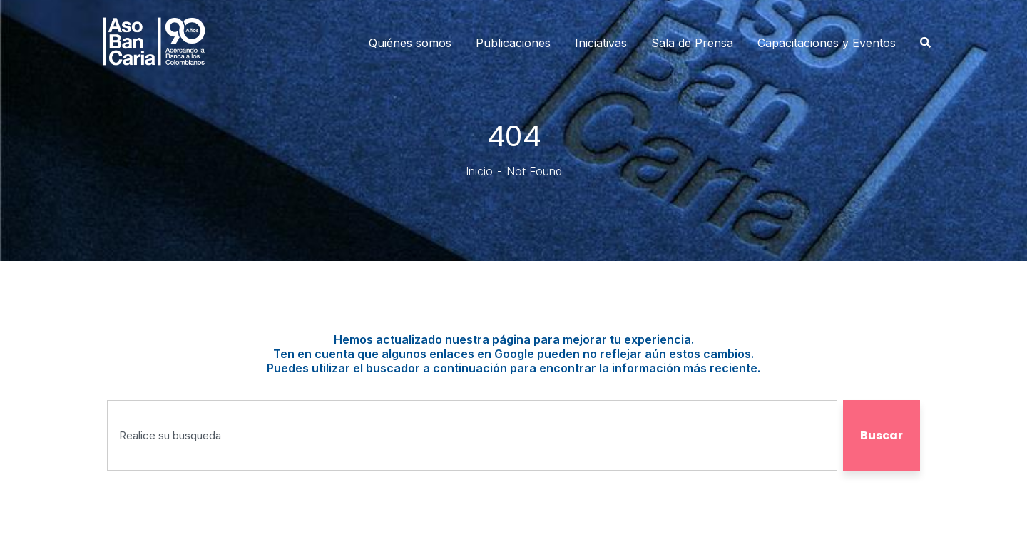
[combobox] (472, 435)
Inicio (479, 171)
